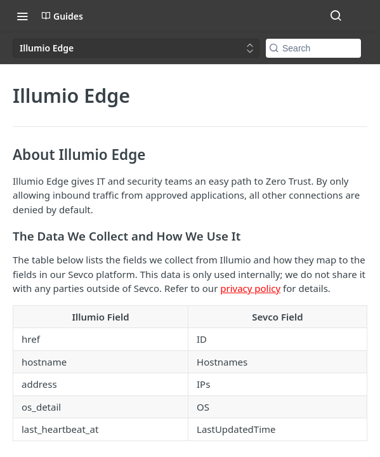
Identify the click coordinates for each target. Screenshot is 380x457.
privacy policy (250, 288)
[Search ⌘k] (335, 15)
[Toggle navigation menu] (22, 15)
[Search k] (313, 48)
